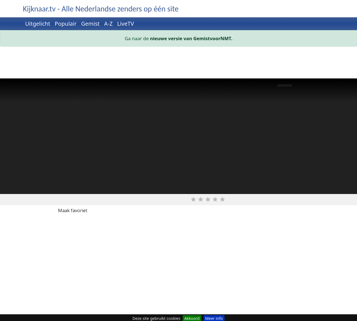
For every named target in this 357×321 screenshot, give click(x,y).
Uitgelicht (37, 23)
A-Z (108, 23)
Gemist (90, 23)
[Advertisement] (178, 63)
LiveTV (125, 23)
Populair (66, 23)
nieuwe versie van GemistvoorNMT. (191, 38)
